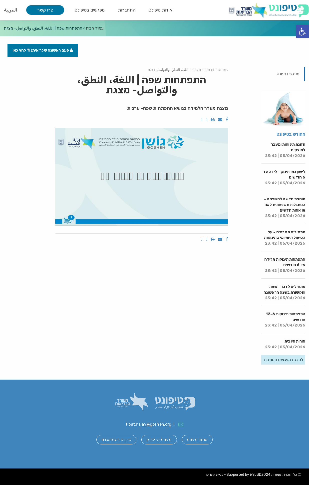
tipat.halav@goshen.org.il (150, 424)
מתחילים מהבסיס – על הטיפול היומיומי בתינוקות (284, 238)
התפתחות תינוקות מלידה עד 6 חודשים (284, 265)
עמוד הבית (94, 28)
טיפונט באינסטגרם (116, 439)
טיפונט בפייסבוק (159, 439)
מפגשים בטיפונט (90, 10)
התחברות (127, 10)
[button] (302, 31)
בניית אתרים (214, 474)
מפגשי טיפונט (288, 73)
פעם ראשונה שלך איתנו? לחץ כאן (42, 50)
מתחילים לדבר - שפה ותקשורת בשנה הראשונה (284, 292)
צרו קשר (45, 10)
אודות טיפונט (161, 10)
